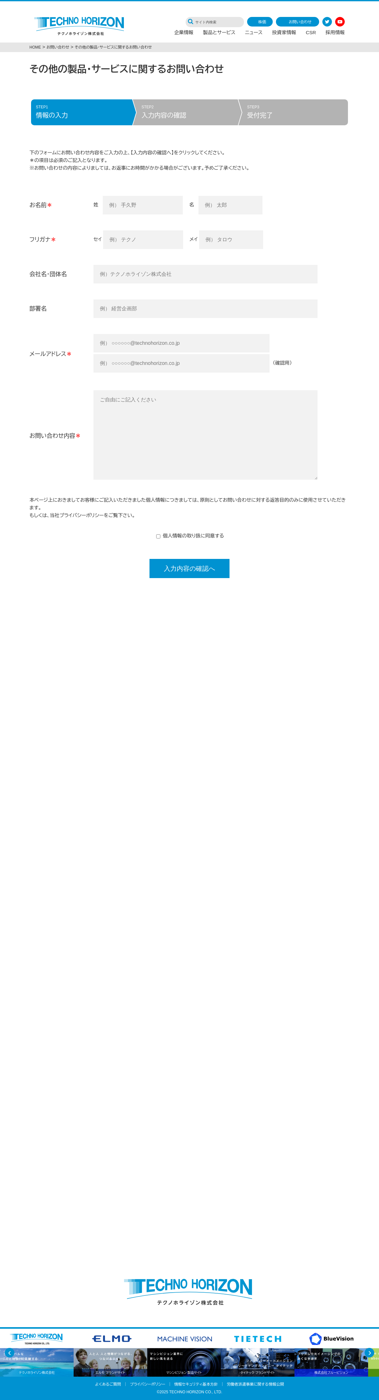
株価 (262, 22)
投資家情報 (284, 33)
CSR (311, 33)
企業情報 (183, 33)
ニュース (254, 33)
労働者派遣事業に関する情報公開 (255, 1384)
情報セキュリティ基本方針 (196, 1384)
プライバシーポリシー (82, 515)
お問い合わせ (300, 22)
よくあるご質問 (108, 1384)
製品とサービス (219, 33)
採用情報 (335, 33)
